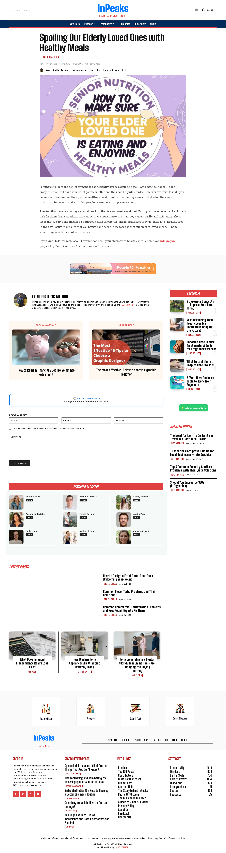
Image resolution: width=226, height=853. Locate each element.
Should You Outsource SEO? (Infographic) (187, 485)
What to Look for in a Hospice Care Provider (200, 363)
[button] (206, 9)
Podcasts (71, 812)
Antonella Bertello (35, 514)
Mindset (32, 672)
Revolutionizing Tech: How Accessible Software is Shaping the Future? (200, 325)
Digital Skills (110, 585)
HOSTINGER (122, 848)
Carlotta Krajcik (141, 531)
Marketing (137, 676)
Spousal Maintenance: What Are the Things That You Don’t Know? (86, 768)
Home (42, 64)
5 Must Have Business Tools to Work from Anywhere (200, 381)
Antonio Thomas (88, 496)
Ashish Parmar (87, 514)
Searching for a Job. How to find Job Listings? (86, 806)
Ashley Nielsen (140, 496)
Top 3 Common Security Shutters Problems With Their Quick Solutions (193, 469)
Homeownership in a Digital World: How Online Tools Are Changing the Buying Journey (137, 666)
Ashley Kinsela (87, 531)
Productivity (194, 313)
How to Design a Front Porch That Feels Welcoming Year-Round (128, 578)
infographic (168, 241)
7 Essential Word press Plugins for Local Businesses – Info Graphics (192, 454)
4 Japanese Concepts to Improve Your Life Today (200, 304)
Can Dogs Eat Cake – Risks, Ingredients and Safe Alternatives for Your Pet (87, 820)
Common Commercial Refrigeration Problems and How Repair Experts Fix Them (132, 610)
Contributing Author (57, 70)
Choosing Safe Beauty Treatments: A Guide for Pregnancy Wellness (201, 345)
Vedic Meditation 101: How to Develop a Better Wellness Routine (86, 793)
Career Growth (195, 335)
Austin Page (139, 514)
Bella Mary (31, 531)
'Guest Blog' (127, 305)
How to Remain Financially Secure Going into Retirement (46, 372)
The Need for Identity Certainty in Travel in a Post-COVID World (191, 438)
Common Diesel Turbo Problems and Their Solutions (129, 594)
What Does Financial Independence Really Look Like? (32, 664)
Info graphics (51, 56)
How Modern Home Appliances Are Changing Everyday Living (84, 664)
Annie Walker (33, 496)
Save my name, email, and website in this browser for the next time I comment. (49, 428)
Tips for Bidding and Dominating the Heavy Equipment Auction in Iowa (86, 781)
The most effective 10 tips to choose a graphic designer (126, 372)
